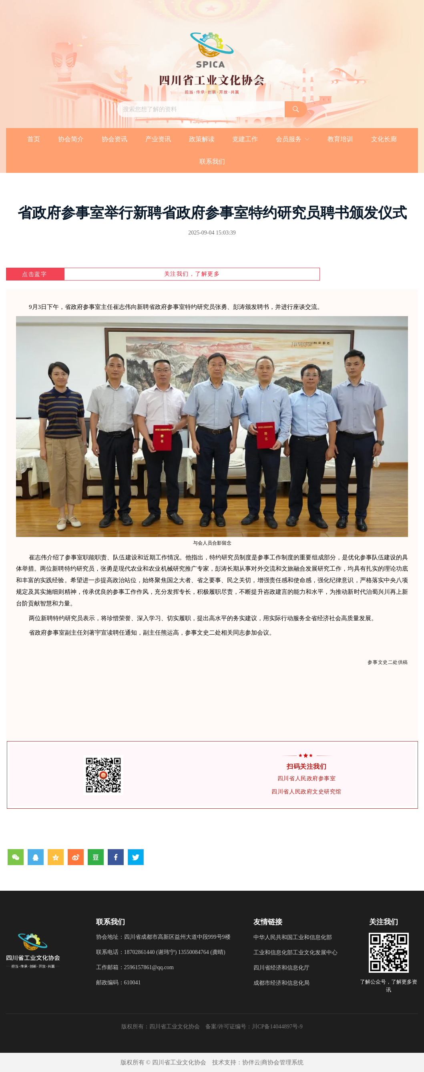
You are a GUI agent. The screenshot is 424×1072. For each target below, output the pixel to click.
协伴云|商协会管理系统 (272, 1062)
